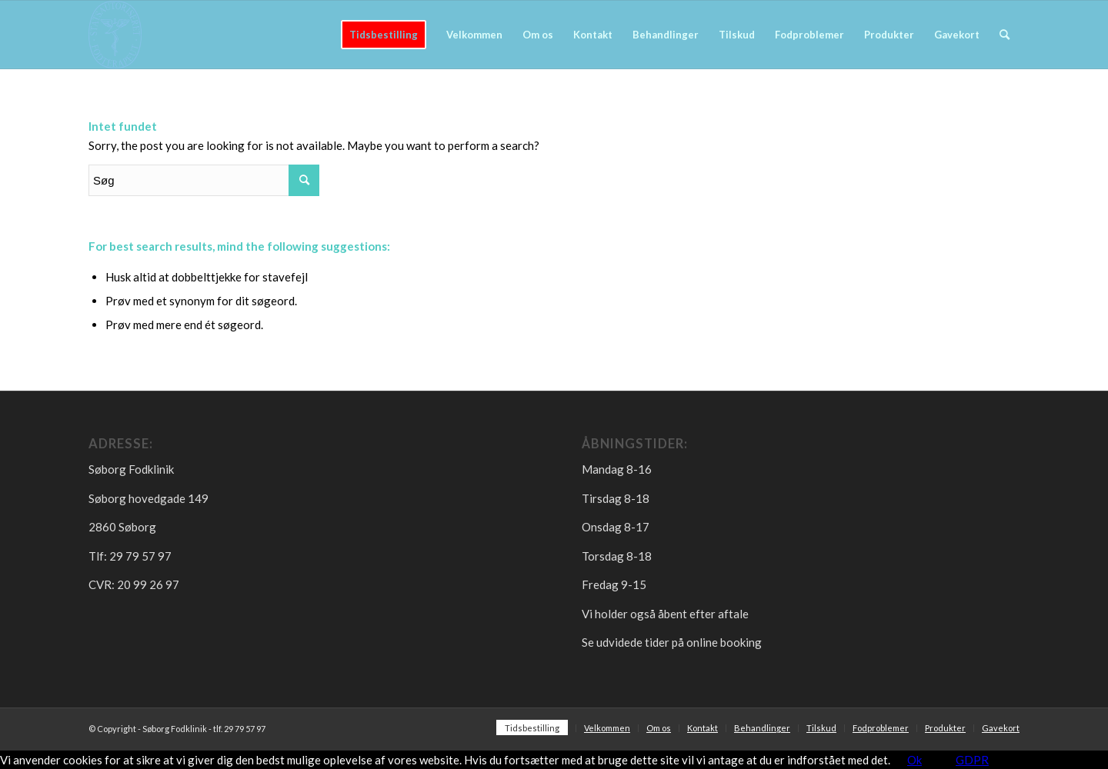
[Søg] (1005, 34)
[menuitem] (383, 34)
